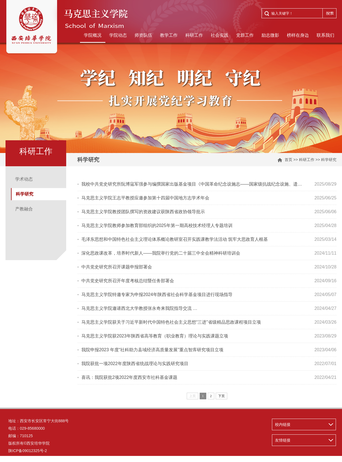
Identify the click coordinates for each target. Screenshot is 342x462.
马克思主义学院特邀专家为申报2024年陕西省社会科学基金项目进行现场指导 (157, 294)
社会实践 (219, 35)
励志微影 (270, 35)
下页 (221, 396)
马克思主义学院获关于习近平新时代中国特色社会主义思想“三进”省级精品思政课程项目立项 (171, 322)
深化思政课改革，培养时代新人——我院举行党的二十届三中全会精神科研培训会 (160, 253)
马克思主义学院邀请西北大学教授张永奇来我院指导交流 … (139, 308)
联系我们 (325, 35)
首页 (288, 159)
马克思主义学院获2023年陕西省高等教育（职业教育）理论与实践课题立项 (154, 336)
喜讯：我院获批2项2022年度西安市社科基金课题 (129, 377)
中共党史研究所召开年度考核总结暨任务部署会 (127, 280)
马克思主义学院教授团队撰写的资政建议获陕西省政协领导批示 (143, 211)
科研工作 (194, 35)
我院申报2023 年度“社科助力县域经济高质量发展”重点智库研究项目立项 (152, 349)
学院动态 (118, 35)
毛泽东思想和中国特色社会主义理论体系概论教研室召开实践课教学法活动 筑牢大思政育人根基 (174, 239)
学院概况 (92, 35)
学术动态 (24, 179)
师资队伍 (143, 35)
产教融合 (24, 209)
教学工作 (169, 35)
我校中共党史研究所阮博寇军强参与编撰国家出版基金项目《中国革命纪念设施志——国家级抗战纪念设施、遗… (191, 184)
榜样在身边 (298, 35)
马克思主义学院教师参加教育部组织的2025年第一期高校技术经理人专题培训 (157, 225)
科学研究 (328, 159)
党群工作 (245, 35)
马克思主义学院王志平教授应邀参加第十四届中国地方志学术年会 (145, 198)
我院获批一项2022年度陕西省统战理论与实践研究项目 (134, 363)
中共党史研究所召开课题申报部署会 (116, 267)
